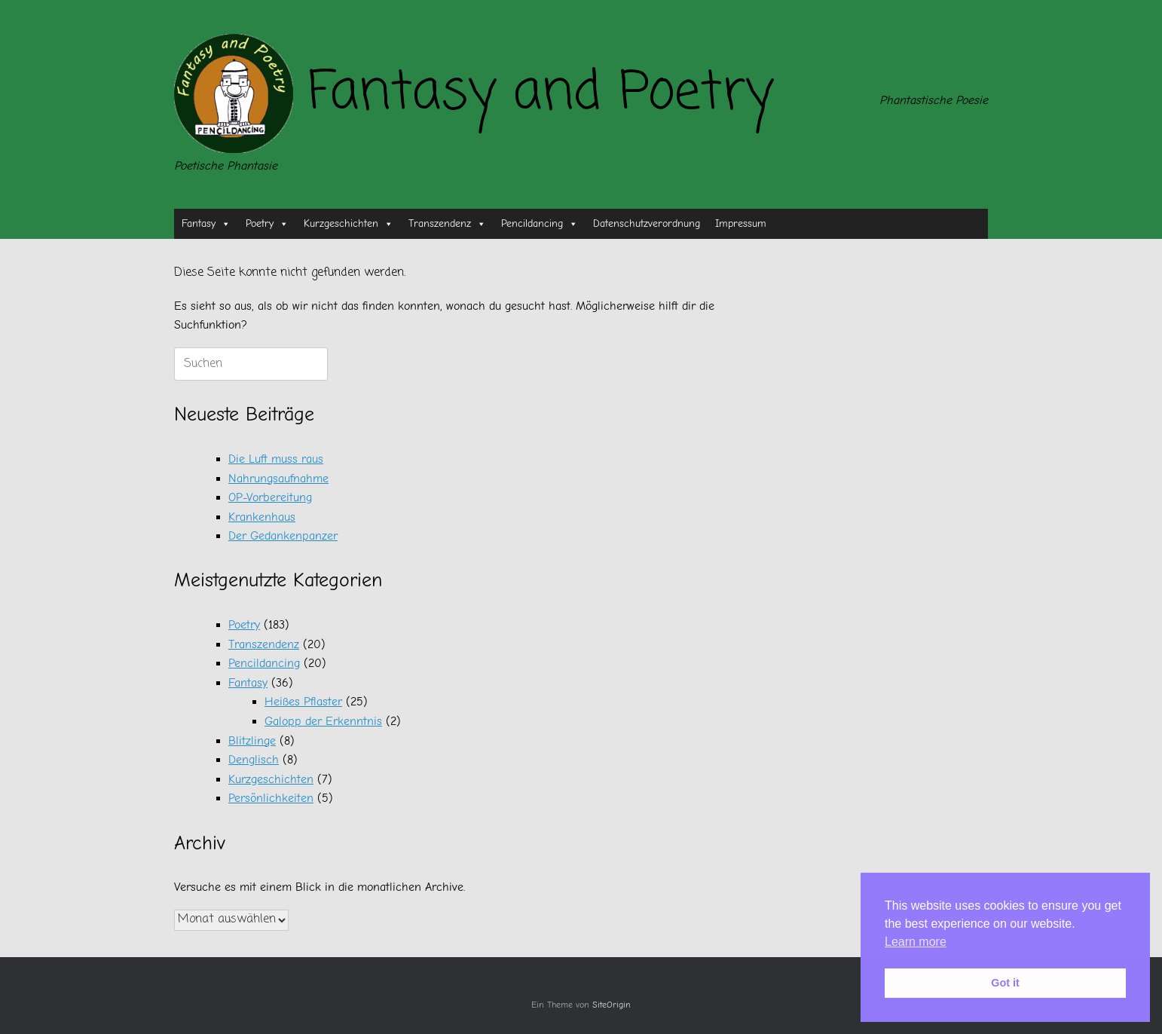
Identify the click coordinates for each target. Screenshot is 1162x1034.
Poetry (267, 224)
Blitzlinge (252, 741)
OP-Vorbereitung (270, 497)
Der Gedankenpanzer (283, 536)
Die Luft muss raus (275, 459)
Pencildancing (539, 224)
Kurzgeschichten (348, 224)
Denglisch (253, 759)
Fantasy (206, 224)
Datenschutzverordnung (646, 223)
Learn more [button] (915, 941)
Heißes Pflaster (303, 701)
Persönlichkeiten (270, 798)
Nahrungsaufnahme (278, 478)
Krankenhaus (261, 517)
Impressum (740, 223)
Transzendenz (447, 224)
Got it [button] (1005, 983)
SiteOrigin (611, 1005)
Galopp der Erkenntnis (323, 721)
